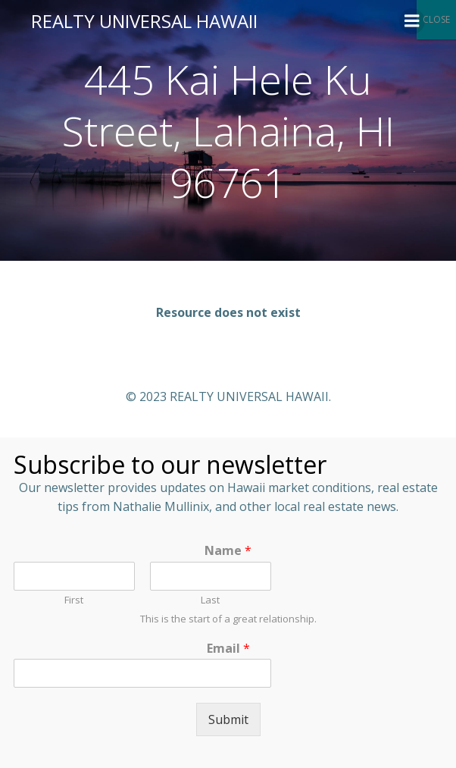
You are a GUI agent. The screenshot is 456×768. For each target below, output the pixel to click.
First (73, 600)
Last (210, 600)
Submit (228, 719)
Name (228, 551)
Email (228, 649)
